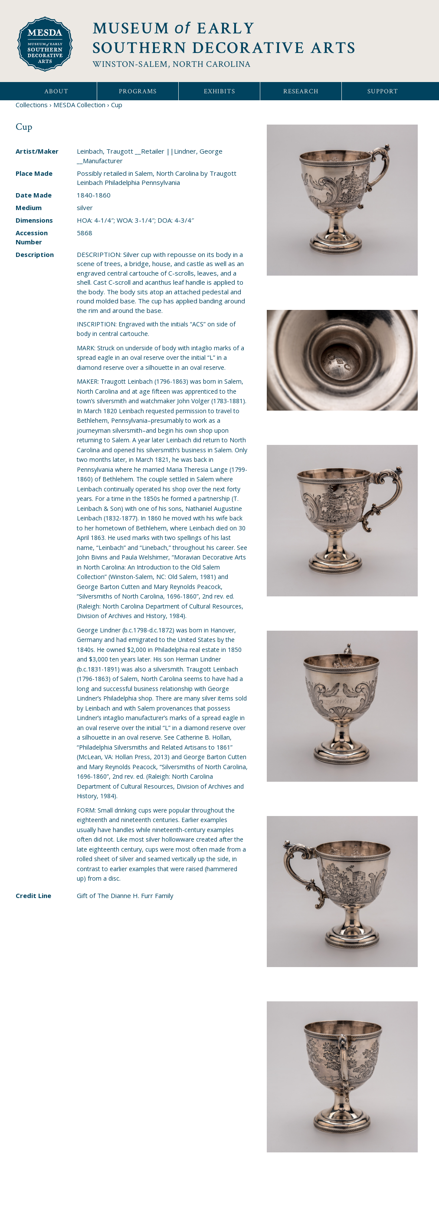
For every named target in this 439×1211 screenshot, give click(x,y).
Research (300, 91)
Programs (138, 91)
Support (382, 91)
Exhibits (219, 91)
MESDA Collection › (81, 104)
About (56, 91)
